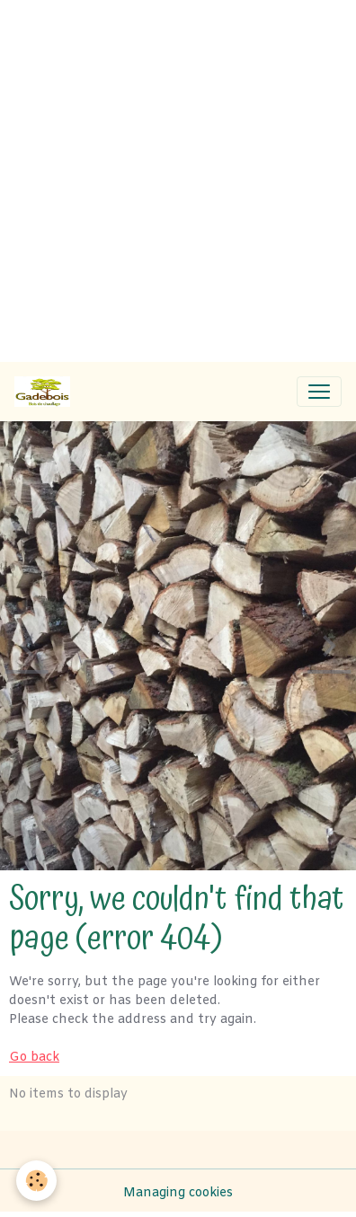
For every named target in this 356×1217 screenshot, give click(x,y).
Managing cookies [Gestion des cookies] (178, 1193)
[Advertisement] (178, 178)
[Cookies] (36, 1180)
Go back (34, 1057)
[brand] (45, 391)
